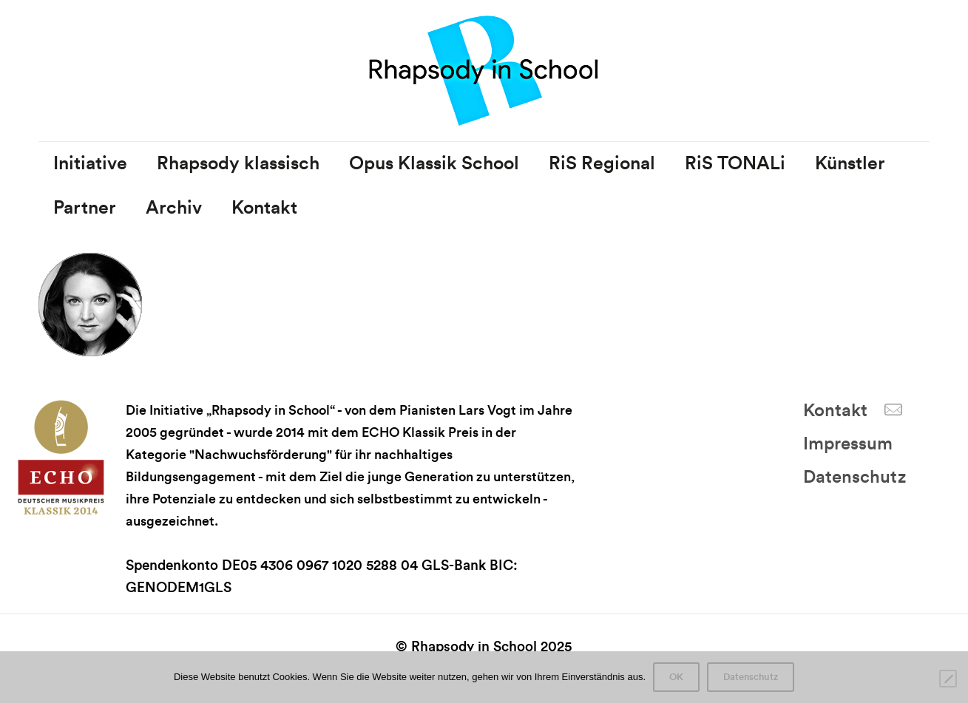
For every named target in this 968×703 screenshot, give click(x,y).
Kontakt (835, 411)
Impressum (848, 444)
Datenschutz (854, 477)
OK (676, 677)
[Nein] (948, 678)
